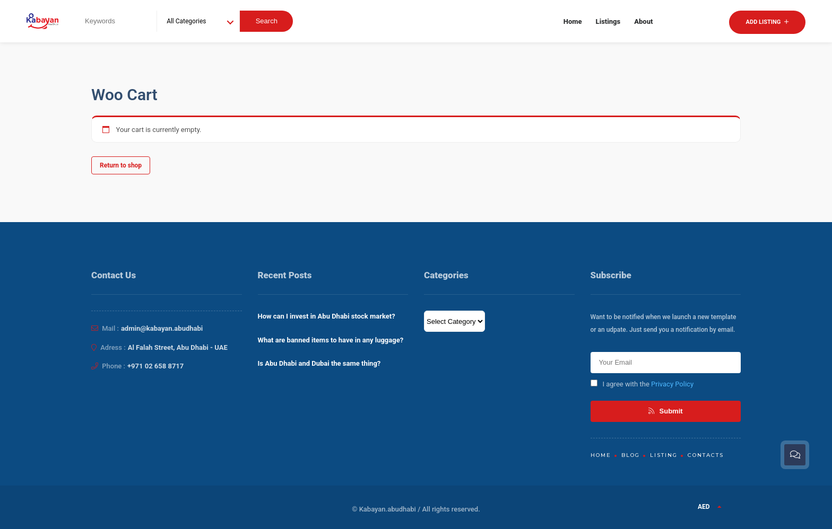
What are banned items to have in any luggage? (331, 340)
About (643, 21)
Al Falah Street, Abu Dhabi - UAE (178, 347)
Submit (665, 411)
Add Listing (767, 22)
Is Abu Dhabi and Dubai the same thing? (319, 363)
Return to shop (121, 165)
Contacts (706, 455)
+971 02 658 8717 (155, 366)
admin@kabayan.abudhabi (162, 328)
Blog (630, 455)
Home (573, 21)
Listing (664, 455)
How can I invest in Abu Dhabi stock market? (326, 316)
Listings (608, 21)
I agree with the (642, 384)
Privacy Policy (672, 384)
